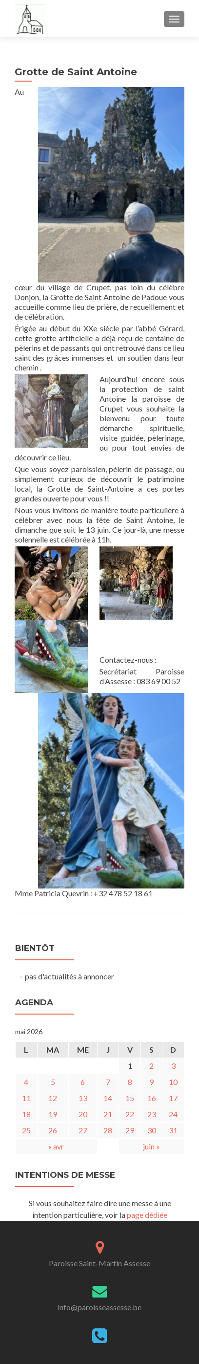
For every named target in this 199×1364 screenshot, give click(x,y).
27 (83, 1130)
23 (151, 1114)
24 (173, 1114)
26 (52, 1130)
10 (173, 1081)
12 (52, 1098)
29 (129, 1130)
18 (26, 1114)
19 (52, 1114)
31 (173, 1130)
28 (107, 1130)
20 (83, 1114)
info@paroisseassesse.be (99, 1307)
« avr (56, 1146)
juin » (151, 1146)
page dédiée (147, 1214)
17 (173, 1098)
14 (107, 1098)
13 (83, 1098)
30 (151, 1130)
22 (129, 1114)
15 (129, 1098)
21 (107, 1114)
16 (151, 1098)
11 (26, 1098)
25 (26, 1130)
